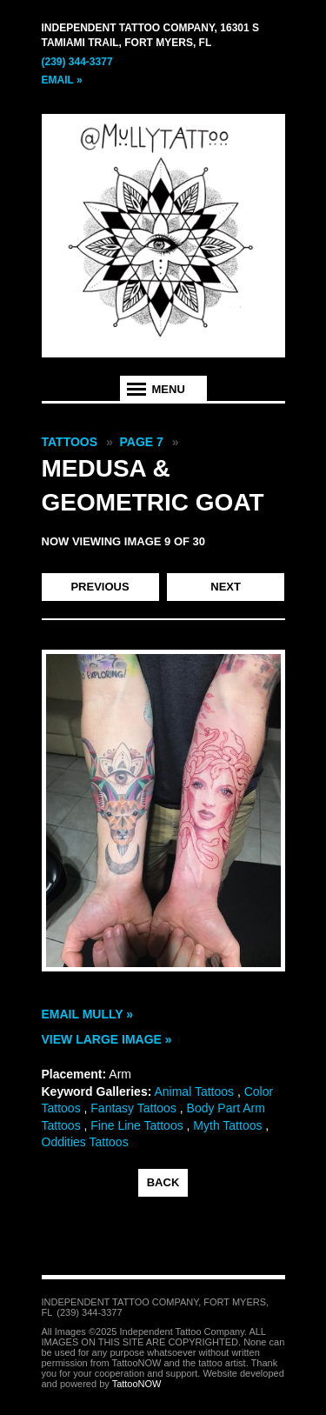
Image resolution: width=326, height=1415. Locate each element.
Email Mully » (88, 1014)
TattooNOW (137, 1383)
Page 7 (141, 442)
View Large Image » (107, 1039)
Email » (62, 80)
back (163, 1182)
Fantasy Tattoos (133, 1108)
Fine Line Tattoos (136, 1125)
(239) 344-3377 (77, 62)
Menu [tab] (168, 389)
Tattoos (70, 442)
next (225, 586)
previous (99, 586)
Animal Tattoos (194, 1091)
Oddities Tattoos (85, 1142)
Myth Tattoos (227, 1125)
